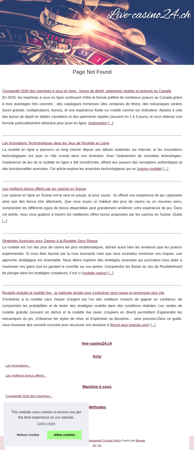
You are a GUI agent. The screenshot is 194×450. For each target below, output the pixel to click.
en (94, 445)
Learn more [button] (46, 423)
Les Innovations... (18, 365)
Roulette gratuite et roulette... (26, 416)
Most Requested (91, 440)
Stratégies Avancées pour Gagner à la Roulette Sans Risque (50, 241)
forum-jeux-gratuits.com (129, 325)
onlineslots (97, 123)
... (110, 123)
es (99, 445)
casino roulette (149, 169)
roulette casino (94, 273)
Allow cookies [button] (64, 435)
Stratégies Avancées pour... (25, 426)
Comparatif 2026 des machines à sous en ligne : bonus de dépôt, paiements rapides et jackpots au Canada (86, 91)
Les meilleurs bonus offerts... (26, 375)
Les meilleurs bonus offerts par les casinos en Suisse (44, 189)
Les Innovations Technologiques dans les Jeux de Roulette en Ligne (55, 143)
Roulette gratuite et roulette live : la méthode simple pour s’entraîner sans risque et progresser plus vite (83, 293)
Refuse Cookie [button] (28, 435)
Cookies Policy (111, 440)
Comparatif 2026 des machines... (29, 396)
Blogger (140, 440)
